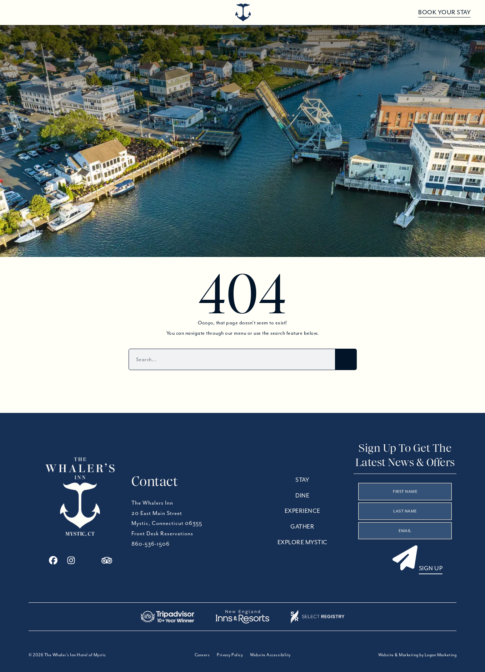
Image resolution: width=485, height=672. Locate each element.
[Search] (345, 359)
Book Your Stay (444, 12)
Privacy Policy (230, 654)
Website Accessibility (270, 654)
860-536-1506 (150, 543)
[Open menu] (18, 12)
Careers (202, 654)
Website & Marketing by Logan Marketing (417, 654)
